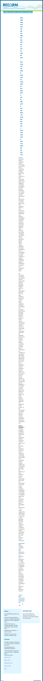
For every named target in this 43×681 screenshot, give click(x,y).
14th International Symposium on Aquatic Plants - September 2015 (11, 652)
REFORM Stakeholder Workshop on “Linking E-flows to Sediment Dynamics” (12, 644)
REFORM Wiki (27, 611)
